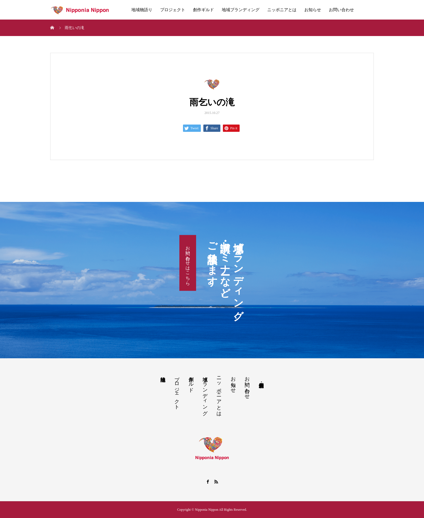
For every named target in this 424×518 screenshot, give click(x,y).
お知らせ (312, 10)
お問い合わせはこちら (188, 263)
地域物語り (141, 10)
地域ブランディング (240, 10)
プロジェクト (172, 10)
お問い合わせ (341, 10)
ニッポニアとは (282, 10)
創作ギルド (203, 10)
